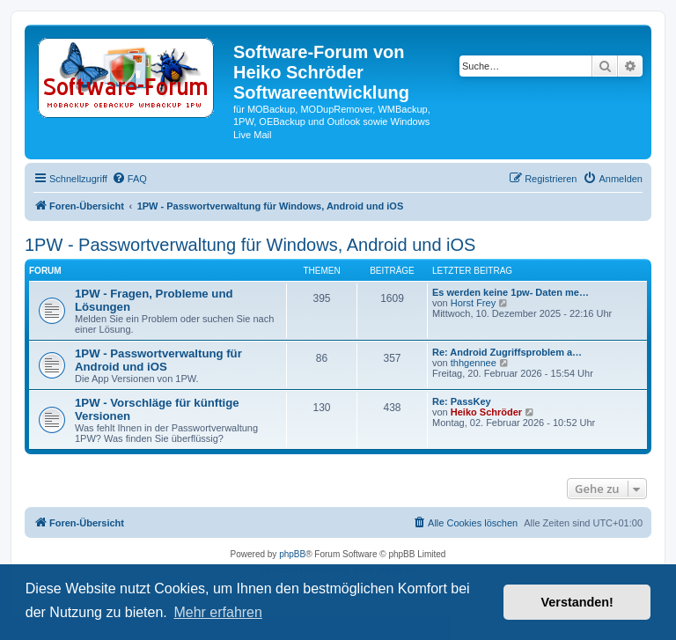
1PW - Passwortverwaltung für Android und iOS (158, 360)
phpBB (292, 554)
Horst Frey (473, 303)
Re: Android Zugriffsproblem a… (507, 352)
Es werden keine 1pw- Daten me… (510, 292)
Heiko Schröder (486, 412)
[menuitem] (129, 178)
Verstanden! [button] (577, 602)
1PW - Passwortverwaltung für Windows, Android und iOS (250, 244)
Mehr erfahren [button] (217, 612)
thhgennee (473, 362)
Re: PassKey (461, 401)
